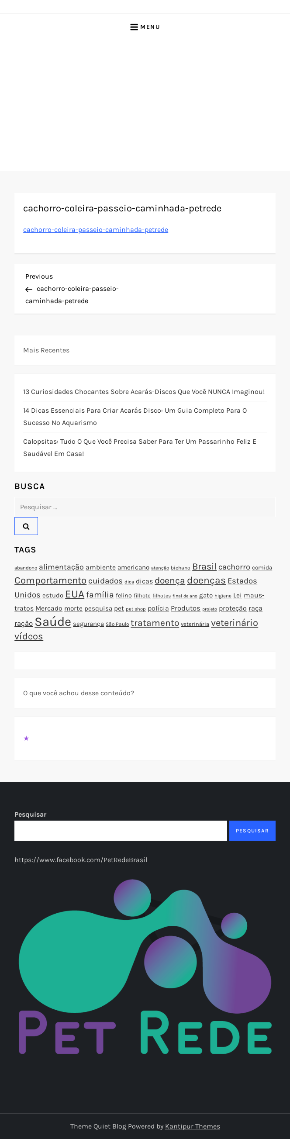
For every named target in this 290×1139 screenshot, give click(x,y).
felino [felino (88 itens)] (124, 595)
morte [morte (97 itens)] (73, 608)
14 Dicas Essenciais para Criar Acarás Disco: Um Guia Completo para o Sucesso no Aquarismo (135, 416)
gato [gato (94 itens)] (206, 595)
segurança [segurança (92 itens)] (88, 624)
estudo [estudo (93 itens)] (52, 595)
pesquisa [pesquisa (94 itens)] (98, 608)
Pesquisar (30, 814)
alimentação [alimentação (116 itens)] (61, 567)
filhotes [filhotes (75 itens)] (161, 596)
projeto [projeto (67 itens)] (209, 609)
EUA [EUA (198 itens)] (74, 593)
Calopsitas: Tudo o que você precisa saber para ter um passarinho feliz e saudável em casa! (139, 447)
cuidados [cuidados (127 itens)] (105, 581)
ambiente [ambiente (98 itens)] (101, 567)
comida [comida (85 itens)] (262, 567)
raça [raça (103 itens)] (255, 608)
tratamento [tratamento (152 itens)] (155, 623)
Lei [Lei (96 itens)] (237, 595)
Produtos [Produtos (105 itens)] (185, 608)
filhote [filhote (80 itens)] (142, 595)
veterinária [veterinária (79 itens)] (195, 624)
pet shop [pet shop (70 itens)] (136, 609)
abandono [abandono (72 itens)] (25, 568)
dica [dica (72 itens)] (129, 582)
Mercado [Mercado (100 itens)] (48, 608)
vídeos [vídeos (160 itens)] (28, 636)
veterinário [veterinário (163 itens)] (234, 622)
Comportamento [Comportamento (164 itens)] (50, 580)
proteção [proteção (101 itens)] (233, 608)
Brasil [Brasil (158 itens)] (204, 566)
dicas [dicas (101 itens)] (144, 581)
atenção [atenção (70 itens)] (160, 568)
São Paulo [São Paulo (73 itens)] (117, 624)
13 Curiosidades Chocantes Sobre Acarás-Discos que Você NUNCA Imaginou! (144, 391)
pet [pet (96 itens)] (119, 608)
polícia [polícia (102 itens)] (158, 608)
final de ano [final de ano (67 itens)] (185, 596)
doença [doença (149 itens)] (170, 580)
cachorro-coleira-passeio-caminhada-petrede (95, 229)
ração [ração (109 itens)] (23, 623)
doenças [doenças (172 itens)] (206, 580)
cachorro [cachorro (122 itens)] (234, 567)
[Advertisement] (145, 106)
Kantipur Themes (192, 1126)
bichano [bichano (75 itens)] (180, 568)
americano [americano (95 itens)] (133, 567)
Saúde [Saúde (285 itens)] (53, 621)
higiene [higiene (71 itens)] (222, 596)
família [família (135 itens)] (100, 595)
